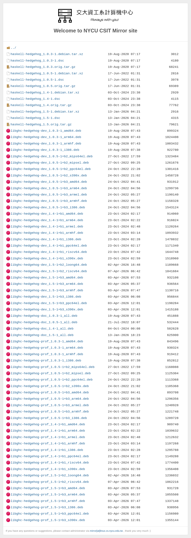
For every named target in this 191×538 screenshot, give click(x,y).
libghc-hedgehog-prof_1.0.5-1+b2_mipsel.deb (50, 373)
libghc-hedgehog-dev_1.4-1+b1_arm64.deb (46, 220)
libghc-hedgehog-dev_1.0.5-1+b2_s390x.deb (48, 175)
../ (13, 48)
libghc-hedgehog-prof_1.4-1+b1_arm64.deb (47, 430)
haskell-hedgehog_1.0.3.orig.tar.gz (42, 67)
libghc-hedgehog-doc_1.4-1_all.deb (41, 328)
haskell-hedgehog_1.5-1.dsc (35, 118)
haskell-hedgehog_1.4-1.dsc (35, 99)
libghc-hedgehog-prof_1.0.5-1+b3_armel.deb (49, 405)
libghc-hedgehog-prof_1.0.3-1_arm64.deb (46, 347)
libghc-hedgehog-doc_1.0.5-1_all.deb (43, 322)
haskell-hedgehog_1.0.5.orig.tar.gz (42, 86)
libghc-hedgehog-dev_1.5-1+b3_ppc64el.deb (48, 303)
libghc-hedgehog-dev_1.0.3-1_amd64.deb (45, 131)
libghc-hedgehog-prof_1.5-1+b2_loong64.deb (49, 475)
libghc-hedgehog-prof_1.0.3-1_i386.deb (45, 360)
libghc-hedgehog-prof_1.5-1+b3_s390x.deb (47, 520)
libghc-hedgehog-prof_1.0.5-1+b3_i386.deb (48, 418)
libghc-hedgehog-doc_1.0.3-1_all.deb (43, 316)
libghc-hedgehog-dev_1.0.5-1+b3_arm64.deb (48, 188)
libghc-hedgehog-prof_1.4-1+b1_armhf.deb (47, 443)
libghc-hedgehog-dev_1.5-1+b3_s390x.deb (46, 309)
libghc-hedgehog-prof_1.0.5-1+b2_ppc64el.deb (51, 379)
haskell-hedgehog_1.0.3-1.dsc (37, 60)
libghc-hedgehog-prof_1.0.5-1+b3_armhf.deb (49, 411)
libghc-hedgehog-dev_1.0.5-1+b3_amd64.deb (48, 182)
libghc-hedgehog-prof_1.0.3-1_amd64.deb (46, 341)
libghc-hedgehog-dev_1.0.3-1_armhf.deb (45, 143)
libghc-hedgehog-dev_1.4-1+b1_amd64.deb (46, 213)
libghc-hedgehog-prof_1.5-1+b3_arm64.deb (47, 494)
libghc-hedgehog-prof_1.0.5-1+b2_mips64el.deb (52, 367)
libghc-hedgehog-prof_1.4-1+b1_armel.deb (47, 437)
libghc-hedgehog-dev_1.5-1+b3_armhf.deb (46, 290)
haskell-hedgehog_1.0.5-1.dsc (37, 79)
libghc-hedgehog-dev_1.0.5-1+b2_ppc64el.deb (50, 169)
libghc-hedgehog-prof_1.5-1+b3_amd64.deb (47, 488)
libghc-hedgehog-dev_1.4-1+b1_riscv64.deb (48, 252)
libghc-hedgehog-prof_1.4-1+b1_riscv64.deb (49, 462)
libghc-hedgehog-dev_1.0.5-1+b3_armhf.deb (48, 201)
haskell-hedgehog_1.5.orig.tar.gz (40, 124)
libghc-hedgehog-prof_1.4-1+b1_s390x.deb (47, 469)
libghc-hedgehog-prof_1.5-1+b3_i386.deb (46, 507)
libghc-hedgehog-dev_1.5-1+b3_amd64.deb (46, 277)
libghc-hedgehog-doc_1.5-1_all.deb (41, 335)
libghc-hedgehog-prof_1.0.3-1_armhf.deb (46, 354)
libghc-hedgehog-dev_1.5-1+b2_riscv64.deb (48, 271)
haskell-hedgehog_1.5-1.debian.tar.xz (44, 111)
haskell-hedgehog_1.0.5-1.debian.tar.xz (46, 73)
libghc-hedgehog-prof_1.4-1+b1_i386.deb (46, 450)
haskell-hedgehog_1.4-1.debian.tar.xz (44, 92)
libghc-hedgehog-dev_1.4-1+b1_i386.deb (45, 239)
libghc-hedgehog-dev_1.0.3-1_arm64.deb (45, 137)
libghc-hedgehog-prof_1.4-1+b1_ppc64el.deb (49, 456)
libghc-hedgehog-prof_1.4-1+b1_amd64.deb (47, 424)
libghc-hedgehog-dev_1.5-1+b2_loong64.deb (48, 265)
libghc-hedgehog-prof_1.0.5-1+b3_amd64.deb (49, 392)
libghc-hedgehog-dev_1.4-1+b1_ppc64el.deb (48, 245)
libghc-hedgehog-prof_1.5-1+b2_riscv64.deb (49, 482)
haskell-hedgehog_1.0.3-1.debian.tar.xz (46, 54)
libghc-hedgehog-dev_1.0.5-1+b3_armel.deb (48, 194)
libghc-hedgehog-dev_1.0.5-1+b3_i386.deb (47, 207)
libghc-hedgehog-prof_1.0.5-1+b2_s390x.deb (49, 386)
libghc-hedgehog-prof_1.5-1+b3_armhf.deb (47, 501)
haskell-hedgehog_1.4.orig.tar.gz (40, 105)
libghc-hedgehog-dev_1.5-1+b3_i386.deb (45, 296)
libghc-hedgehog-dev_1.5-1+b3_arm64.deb (46, 284)
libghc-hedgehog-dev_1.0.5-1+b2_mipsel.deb (49, 162)
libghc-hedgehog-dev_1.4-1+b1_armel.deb (46, 226)
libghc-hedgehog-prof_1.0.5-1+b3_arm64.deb (49, 399)
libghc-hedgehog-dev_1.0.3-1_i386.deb (44, 150)
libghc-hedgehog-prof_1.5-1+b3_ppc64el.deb (49, 513)
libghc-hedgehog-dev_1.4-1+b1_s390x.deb (46, 258)
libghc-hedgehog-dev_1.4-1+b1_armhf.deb (46, 233)
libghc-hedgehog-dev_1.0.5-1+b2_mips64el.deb (51, 156)
